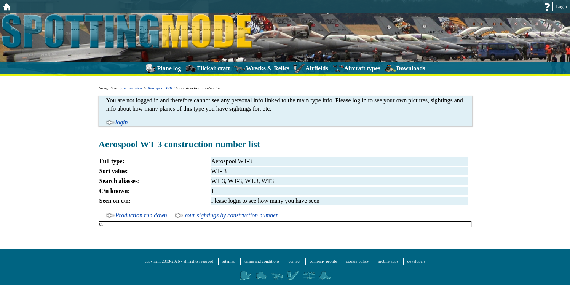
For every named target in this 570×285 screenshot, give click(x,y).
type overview (131, 88)
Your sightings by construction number (231, 215)
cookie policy (357, 261)
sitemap (228, 261)
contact (294, 261)
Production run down (141, 215)
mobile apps (388, 261)
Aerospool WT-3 (160, 88)
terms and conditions (261, 261)
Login (561, 6)
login (121, 122)
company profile (323, 261)
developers (416, 261)
